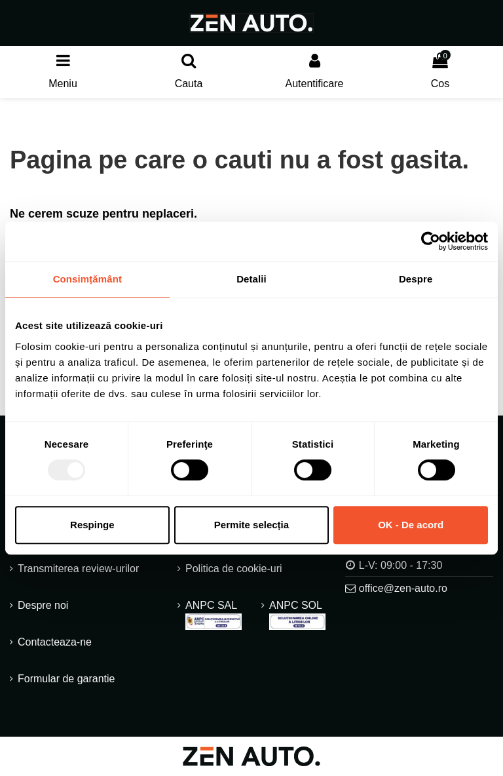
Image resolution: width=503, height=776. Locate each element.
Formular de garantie (66, 678)
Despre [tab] (415, 278)
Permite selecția (251, 524)
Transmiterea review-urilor (78, 568)
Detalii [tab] (251, 278)
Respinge (92, 524)
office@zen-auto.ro (403, 588)
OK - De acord (410, 524)
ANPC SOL (297, 615)
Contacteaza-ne (55, 642)
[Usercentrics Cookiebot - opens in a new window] (430, 241)
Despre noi (43, 605)
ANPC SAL (213, 615)
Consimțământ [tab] (87, 278)
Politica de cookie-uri (233, 568)
